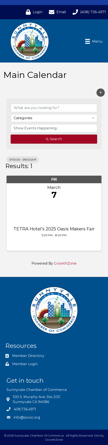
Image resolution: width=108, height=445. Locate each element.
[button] (100, 92)
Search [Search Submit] (54, 139)
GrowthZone (65, 263)
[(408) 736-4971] (88, 12)
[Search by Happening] (54, 128)
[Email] (56, 12)
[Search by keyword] (54, 108)
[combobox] (54, 118)
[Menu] (94, 41)
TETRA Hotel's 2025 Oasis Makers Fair (54, 229)
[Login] (33, 12)
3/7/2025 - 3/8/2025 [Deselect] (22, 159)
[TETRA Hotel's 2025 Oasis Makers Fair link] (54, 212)
